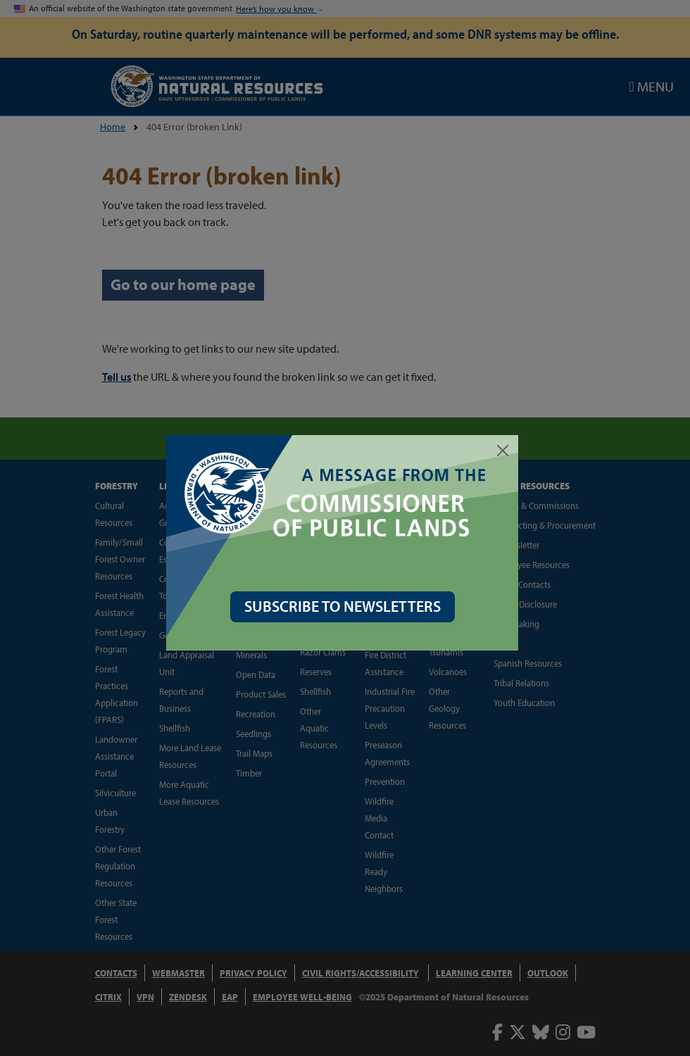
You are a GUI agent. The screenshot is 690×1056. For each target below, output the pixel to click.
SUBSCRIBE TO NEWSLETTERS (345, 606)
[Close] (505, 450)
